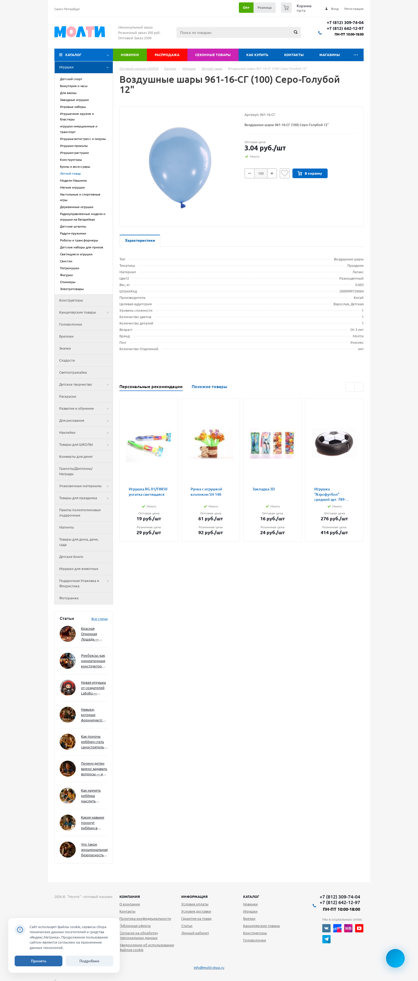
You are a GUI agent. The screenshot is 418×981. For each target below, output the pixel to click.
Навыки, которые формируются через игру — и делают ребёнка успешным (93, 715)
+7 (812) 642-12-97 (345, 28)
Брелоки (66, 336)
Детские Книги (71, 556)
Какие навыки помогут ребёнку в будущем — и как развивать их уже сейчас (92, 823)
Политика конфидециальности (145, 918)
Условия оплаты (194, 904)
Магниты (66, 527)
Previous (349, 386)
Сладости (67, 360)
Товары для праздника (86, 498)
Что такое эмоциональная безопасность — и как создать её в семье (94, 850)
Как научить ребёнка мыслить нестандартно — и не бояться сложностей (93, 796)
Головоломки (70, 324)
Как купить (257, 55)
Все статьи (99, 618)
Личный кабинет (195, 933)
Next (359, 386)
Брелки (249, 918)
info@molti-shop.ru (209, 968)
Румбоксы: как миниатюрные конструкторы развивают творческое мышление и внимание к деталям (93, 661)
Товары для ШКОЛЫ (86, 445)
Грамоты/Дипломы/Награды (76, 471)
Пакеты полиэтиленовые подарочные (80, 512)
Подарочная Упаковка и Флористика (86, 583)
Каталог (73, 55)
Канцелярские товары (86, 312)
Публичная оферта (135, 926)
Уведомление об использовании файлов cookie (146, 947)
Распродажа (167, 55)
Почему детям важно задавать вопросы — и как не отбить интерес (94, 769)
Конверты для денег (76, 456)
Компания (129, 896)
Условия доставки (196, 911)
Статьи (186, 926)
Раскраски (67, 396)
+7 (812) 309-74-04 (345, 22)
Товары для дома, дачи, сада (78, 541)
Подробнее (89, 961)
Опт (246, 7)
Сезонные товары (213, 55)
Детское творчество (86, 384)
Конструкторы (71, 300)
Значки (65, 348)
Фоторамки (69, 598)
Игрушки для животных (78, 568)
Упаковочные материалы (86, 486)
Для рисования (86, 421)
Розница (265, 7)
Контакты (294, 55)
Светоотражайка (73, 372)
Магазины (329, 55)
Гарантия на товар (196, 918)
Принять (38, 961)
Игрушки (86, 67)
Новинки (130, 55)
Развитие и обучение (86, 409)
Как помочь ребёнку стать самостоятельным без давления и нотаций (94, 742)
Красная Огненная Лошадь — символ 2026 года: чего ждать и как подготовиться (93, 634)
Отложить (285, 173)
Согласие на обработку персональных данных (138, 935)
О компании (129, 904)
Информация (194, 896)
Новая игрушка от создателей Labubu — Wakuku (93, 688)
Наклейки (86, 433)
